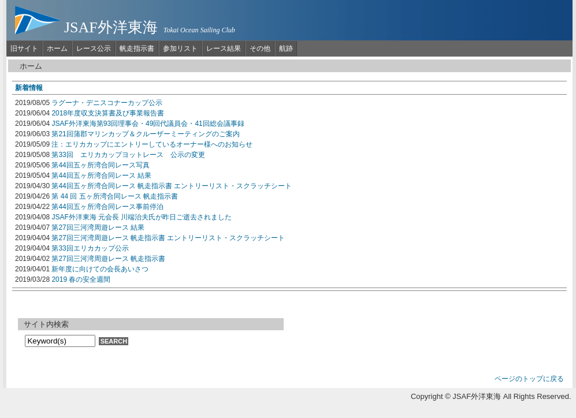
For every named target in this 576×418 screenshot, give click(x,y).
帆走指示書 (137, 48)
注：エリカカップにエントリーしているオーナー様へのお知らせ (151, 144)
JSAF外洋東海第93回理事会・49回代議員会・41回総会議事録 (147, 124)
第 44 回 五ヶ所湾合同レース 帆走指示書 (114, 196)
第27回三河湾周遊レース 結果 (97, 227)
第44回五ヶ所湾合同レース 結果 (101, 175)
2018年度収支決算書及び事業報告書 (107, 113)
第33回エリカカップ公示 (89, 248)
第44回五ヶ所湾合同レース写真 (100, 165)
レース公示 (93, 48)
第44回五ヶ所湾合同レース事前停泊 (107, 207)
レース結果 (223, 48)
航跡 (286, 48)
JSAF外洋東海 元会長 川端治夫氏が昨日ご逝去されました (141, 217)
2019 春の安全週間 (80, 279)
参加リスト (180, 48)
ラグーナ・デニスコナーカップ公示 (106, 103)
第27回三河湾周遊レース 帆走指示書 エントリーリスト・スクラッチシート (168, 238)
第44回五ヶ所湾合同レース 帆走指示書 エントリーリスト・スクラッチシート (171, 186)
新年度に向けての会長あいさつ (99, 269)
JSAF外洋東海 (111, 27)
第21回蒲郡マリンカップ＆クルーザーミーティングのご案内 (145, 134)
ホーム (57, 48)
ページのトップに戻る (529, 379)
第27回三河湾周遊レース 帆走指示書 (108, 259)
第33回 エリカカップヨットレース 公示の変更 (128, 155)
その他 (260, 48)
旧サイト (24, 48)
